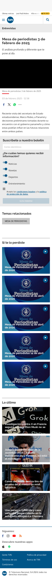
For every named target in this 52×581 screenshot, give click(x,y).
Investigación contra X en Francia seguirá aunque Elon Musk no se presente (25, 427)
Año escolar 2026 (37, 13)
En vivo (46, 13)
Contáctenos (7, 564)
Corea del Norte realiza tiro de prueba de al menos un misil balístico (24, 484)
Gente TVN (7, 555)
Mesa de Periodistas (16, 221)
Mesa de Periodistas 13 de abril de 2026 (24, 383)
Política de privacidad (36, 555)
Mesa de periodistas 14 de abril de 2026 (24, 355)
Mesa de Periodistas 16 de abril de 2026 (24, 297)
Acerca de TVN (33, 560)
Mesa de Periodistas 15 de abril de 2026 (24, 326)
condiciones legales (26, 191)
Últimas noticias (8, 13)
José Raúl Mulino (22, 13)
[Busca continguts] (47, 20)
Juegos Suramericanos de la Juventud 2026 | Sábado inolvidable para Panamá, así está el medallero (26, 454)
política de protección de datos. (26, 192)
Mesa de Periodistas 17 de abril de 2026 (24, 269)
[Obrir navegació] (3, 20)
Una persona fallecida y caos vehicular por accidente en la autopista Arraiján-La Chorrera (24, 513)
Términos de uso (9, 560)
